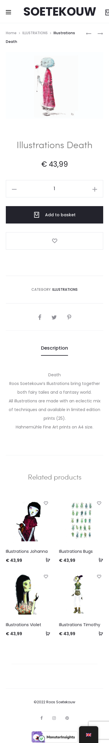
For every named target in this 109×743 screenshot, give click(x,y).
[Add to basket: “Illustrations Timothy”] (98, 633)
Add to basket (55, 215)
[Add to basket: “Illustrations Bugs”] (98, 560)
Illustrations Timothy (79, 625)
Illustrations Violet (23, 625)
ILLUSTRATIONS (35, 32)
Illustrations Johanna (27, 551)
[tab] (54, 348)
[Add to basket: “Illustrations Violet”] (46, 633)
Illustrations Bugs (76, 551)
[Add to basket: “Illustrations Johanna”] (46, 560)
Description (54, 348)
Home (11, 32)
